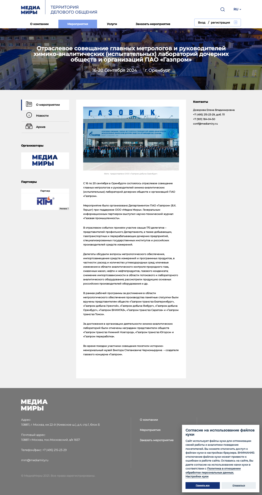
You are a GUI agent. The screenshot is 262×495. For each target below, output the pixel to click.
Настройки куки (197, 476)
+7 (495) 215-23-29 (54, 450)
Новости (37, 116)
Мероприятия (77, 24)
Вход (201, 22)
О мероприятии (42, 105)
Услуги (112, 24)
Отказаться (238, 485)
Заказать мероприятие (153, 24)
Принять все (203, 485)
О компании (39, 24)
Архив (35, 127)
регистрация (220, 22)
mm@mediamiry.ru (34, 460)
